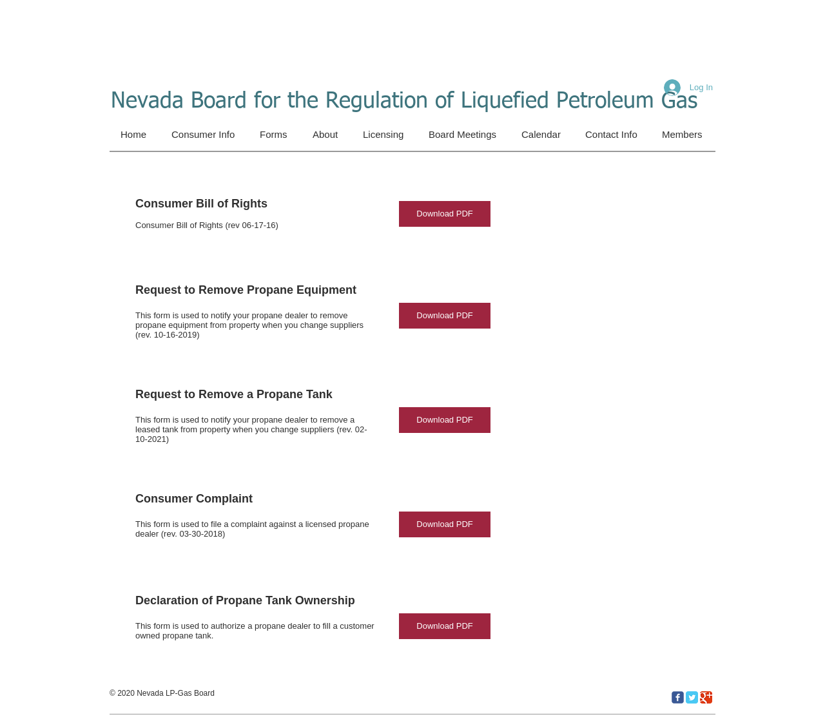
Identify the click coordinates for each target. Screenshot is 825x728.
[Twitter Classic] (692, 697)
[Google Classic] (706, 697)
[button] (275, 134)
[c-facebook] (678, 697)
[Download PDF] (444, 214)
